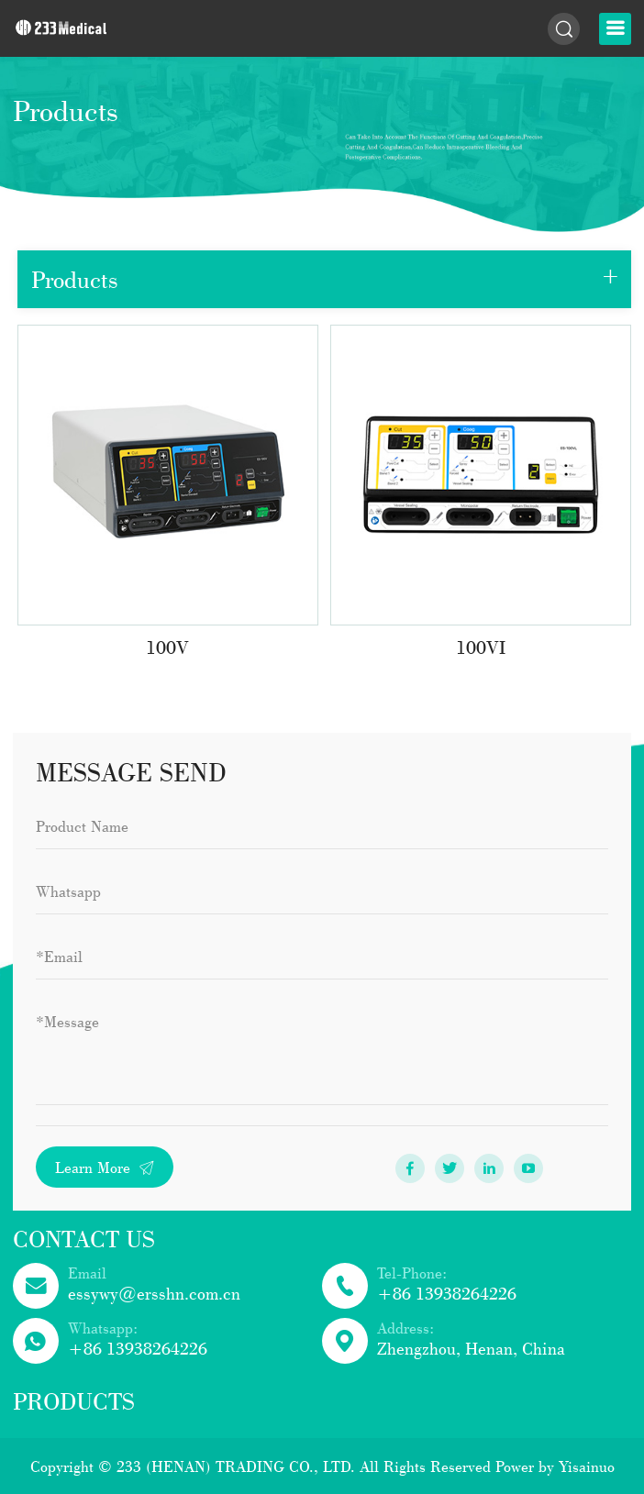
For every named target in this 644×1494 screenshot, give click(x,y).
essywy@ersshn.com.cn (154, 1293)
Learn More (104, 1167)
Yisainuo (587, 1466)
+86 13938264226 (446, 1293)
